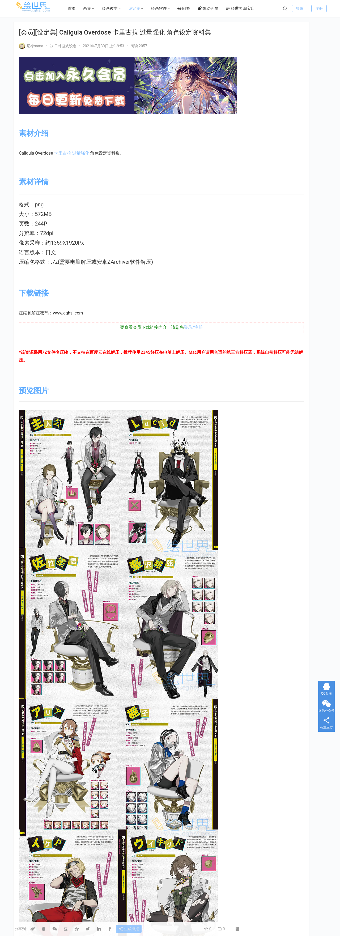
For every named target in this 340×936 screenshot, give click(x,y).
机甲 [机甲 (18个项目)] (292, 592)
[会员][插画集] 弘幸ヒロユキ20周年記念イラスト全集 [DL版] (301, 340)
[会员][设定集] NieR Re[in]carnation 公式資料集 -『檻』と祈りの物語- (300, 440)
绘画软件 (167, 8)
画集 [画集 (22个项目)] (258, 600)
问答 (191, 8)
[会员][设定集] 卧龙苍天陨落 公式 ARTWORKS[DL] (300, 672)
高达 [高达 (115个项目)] (273, 616)
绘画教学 (117, 8)
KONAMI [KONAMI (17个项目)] (261, 561)
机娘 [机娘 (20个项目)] (276, 592)
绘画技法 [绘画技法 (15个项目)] (261, 608)
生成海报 (133, 928)
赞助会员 (215, 8)
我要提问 (286, 27)
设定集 (142, 8)
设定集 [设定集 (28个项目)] (312, 608)
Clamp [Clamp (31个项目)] (259, 553)
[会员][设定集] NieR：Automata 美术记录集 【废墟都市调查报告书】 (300, 465)
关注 (275, 146)
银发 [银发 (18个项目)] (258, 616)
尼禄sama (31, 46)
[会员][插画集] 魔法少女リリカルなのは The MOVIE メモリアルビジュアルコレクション (288, 177)
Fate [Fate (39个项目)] (291, 553)
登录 (299, 8)
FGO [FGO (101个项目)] (306, 553)
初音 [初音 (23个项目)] (280, 576)
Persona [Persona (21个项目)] (304, 561)
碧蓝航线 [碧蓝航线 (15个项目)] (298, 600)
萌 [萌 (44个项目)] (297, 608)
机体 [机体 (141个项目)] (314, 584)
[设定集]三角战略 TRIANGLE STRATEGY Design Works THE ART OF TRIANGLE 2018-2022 (287, 197)
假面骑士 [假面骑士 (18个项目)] (261, 576)
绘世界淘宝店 (247, 8)
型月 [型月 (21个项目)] (258, 584)
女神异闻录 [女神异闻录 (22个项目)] (278, 584)
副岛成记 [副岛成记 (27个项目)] (298, 576)
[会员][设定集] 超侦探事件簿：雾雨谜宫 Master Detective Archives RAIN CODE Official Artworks (286, 232)
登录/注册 (159, 327)
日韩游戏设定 (65, 46)
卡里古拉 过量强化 (71, 152)
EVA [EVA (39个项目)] (276, 553)
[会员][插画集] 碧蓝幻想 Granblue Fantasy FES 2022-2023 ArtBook (299, 415)
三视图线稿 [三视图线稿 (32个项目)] (287, 569)
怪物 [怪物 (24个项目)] (298, 584)
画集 (95, 8)
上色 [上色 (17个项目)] (308, 569)
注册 (319, 8)
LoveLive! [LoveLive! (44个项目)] (282, 561)
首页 (79, 8)
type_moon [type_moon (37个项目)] (262, 569)
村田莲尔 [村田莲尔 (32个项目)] (310, 592)
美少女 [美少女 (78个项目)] (281, 608)
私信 (298, 146)
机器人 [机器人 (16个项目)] (259, 592)
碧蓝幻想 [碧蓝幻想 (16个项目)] (276, 600)
